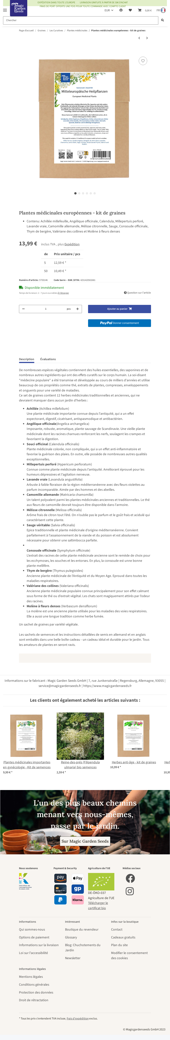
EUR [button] (107, 10)
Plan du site (119, 945)
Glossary (71, 937)
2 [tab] (79, 193)
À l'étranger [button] (63, 293)
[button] (121, 10)
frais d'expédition (78, 1018)
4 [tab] (87, 193)
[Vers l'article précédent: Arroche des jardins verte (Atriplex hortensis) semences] (139, 38)
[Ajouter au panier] (22, 51)
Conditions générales (34, 984)
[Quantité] (45, 309)
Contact (116, 929)
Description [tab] (26, 359)
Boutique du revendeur (81, 929)
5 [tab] (91, 193)
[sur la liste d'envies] (143, 61)
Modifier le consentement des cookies (129, 955)
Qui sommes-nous (32, 929)
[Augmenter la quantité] (77, 309)
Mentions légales (31, 976)
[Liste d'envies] (130, 10)
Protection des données (36, 992)
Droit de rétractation (33, 1000)
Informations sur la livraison (39, 945)
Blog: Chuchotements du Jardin (83, 947)
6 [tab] (94, 193)
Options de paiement (34, 937)
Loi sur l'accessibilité (33, 953)
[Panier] (145, 10)
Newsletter (72, 958)
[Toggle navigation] (5, 8)
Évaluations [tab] (48, 359)
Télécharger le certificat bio (98, 905)
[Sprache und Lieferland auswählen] (161, 10)
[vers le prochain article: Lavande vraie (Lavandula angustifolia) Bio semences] (147, 38)
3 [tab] (83, 193)
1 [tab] (75, 193)
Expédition (72, 244)
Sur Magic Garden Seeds (85, 841)
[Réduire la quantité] (23, 309)
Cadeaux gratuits (123, 937)
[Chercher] (80, 20)
